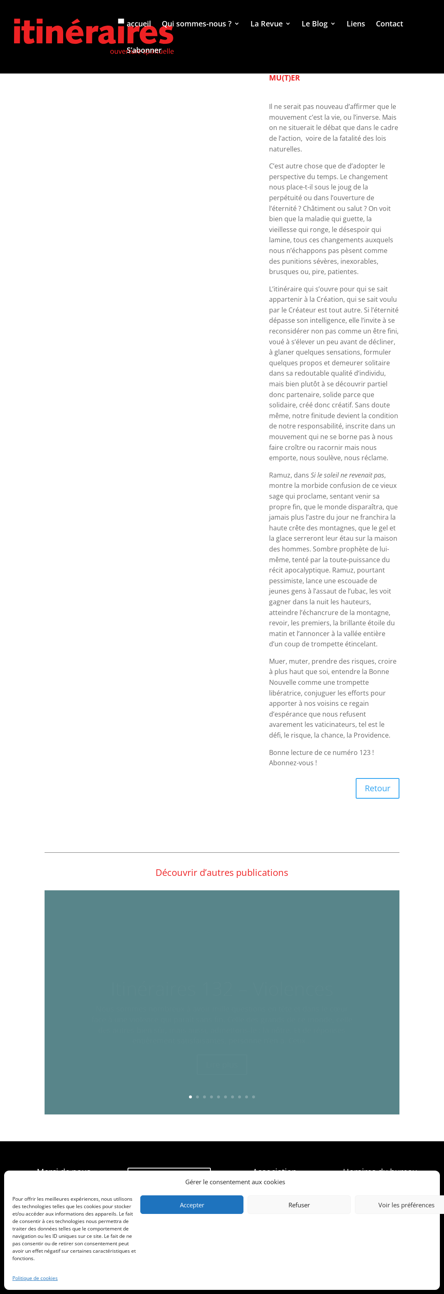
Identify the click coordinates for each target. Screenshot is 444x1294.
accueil (139, 24)
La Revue (266, 24)
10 (253, 1096)
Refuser (299, 1205)
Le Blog (315, 24)
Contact (389, 24)
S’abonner (144, 51)
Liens (356, 24)
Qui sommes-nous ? (196, 24)
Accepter (192, 1205)
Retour (377, 788)
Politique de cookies (35, 1278)
